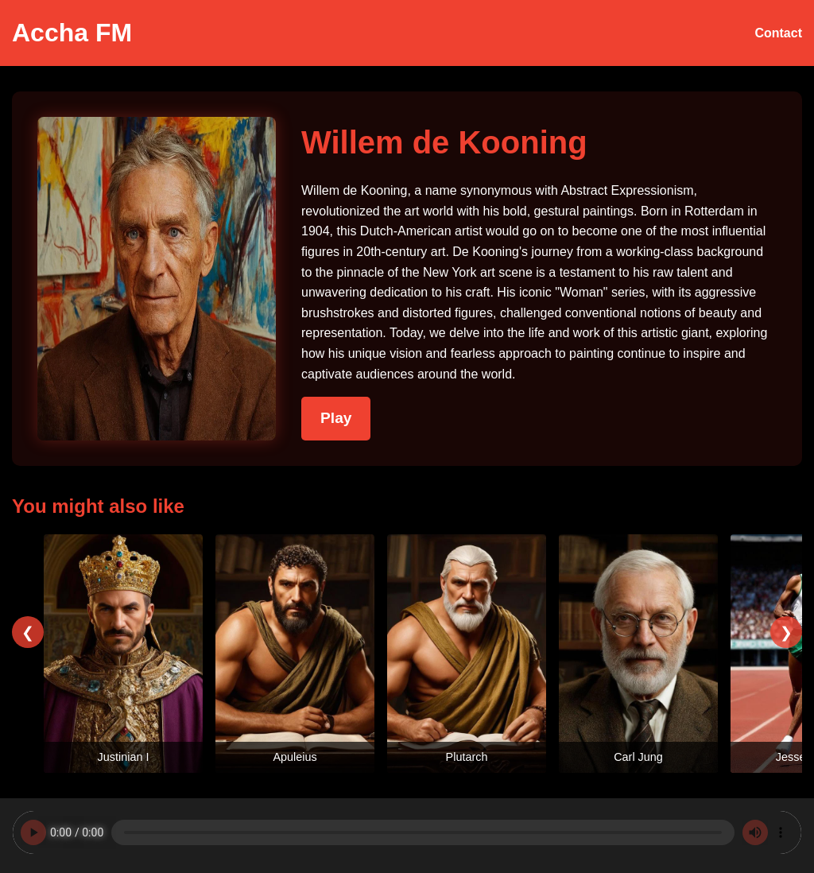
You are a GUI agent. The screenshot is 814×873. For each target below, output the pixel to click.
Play (335, 417)
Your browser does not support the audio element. (407, 832)
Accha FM (72, 32)
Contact (778, 33)
